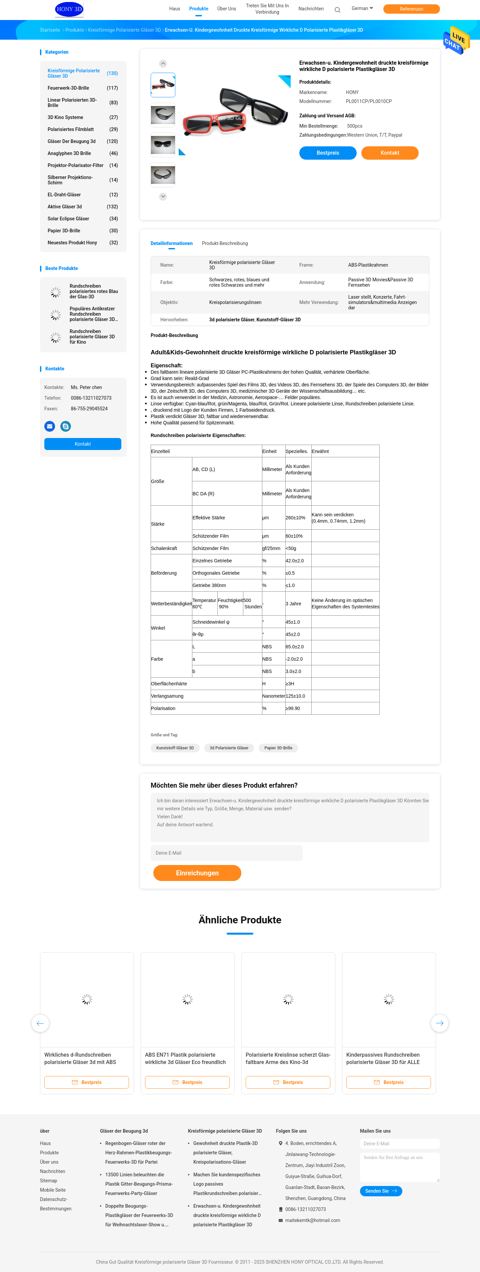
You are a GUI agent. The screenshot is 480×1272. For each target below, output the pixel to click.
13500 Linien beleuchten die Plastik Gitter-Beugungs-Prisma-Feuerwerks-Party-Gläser (139, 1184)
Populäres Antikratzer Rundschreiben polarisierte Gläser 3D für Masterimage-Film (92, 314)
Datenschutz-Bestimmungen (55, 1204)
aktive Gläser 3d (83, 206)
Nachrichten (52, 1171)
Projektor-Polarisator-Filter (83, 165)
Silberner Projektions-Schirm (83, 180)
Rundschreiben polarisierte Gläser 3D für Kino (92, 337)
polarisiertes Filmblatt (83, 129)
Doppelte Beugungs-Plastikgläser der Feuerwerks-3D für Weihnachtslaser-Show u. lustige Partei (139, 1216)
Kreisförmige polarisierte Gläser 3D (83, 73)
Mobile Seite (53, 1190)
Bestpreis (328, 153)
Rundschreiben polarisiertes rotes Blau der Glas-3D (94, 291)
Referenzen (411, 9)
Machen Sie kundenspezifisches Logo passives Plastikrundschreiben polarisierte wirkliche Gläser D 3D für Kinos (227, 1185)
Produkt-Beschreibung (225, 243)
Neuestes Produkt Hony (83, 242)
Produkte (49, 1152)
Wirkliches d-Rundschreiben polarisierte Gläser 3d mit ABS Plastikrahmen (80, 1062)
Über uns (49, 1162)
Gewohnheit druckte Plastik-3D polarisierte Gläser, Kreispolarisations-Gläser (225, 1153)
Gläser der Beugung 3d (83, 141)
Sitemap (48, 1180)
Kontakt (83, 444)
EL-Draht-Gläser (83, 194)
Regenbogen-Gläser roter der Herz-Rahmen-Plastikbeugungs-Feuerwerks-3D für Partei (138, 1153)
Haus (45, 1143)
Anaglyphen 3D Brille (83, 153)
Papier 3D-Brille (83, 230)
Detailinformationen (172, 243)
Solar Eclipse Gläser (83, 218)
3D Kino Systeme (83, 117)
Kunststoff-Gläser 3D (175, 748)
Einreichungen (197, 873)
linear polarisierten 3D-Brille (83, 102)
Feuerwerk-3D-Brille (83, 88)
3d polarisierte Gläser (229, 748)
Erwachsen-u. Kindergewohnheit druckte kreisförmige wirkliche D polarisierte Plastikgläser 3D (227, 1215)
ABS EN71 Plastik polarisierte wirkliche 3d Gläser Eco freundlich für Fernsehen (185, 1062)
